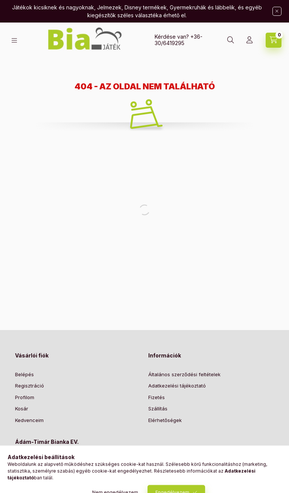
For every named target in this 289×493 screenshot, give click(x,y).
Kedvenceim (29, 420)
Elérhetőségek (165, 420)
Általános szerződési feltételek (184, 374)
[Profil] (249, 40)
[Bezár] (276, 11)
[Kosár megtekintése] (273, 40)
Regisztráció (29, 386)
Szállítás (157, 409)
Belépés (24, 374)
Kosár (21, 409)
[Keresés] (230, 40)
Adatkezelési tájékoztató (177, 386)
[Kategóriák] (14, 40)
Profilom (24, 397)
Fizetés (156, 397)
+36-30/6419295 (178, 39)
